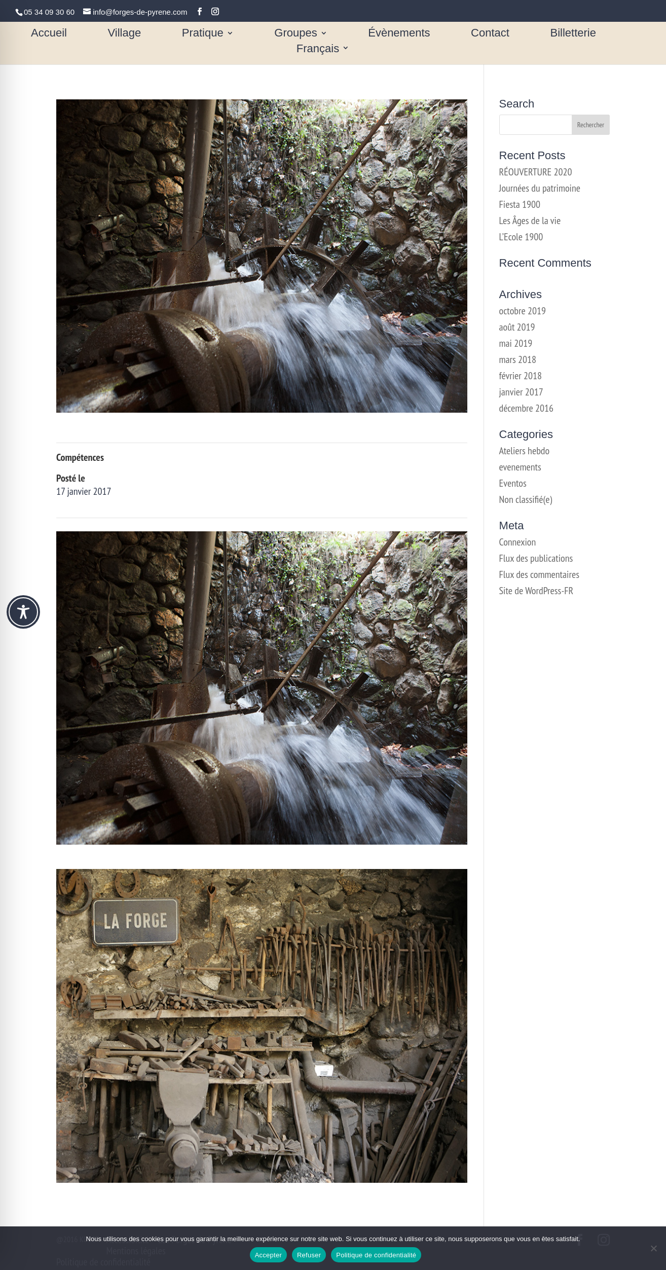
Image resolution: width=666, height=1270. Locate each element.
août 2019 (517, 327)
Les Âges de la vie (530, 220)
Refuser (309, 1255)
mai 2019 (516, 343)
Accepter (268, 1255)
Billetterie (573, 34)
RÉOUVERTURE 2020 (535, 171)
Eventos (513, 483)
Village (124, 34)
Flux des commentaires (539, 574)
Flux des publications (536, 558)
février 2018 (520, 375)
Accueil (49, 34)
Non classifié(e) (525, 499)
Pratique (203, 34)
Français (318, 49)
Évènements (399, 34)
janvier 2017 (521, 391)
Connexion (517, 542)
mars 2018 (518, 359)
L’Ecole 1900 (521, 236)
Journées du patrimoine (539, 188)
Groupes (295, 34)
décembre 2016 (526, 408)
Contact (490, 34)
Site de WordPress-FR (536, 590)
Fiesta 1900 (519, 204)
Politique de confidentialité (376, 1255)
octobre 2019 (522, 310)
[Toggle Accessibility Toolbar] (23, 612)
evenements (520, 467)
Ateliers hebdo (524, 450)
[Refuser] (653, 1248)
